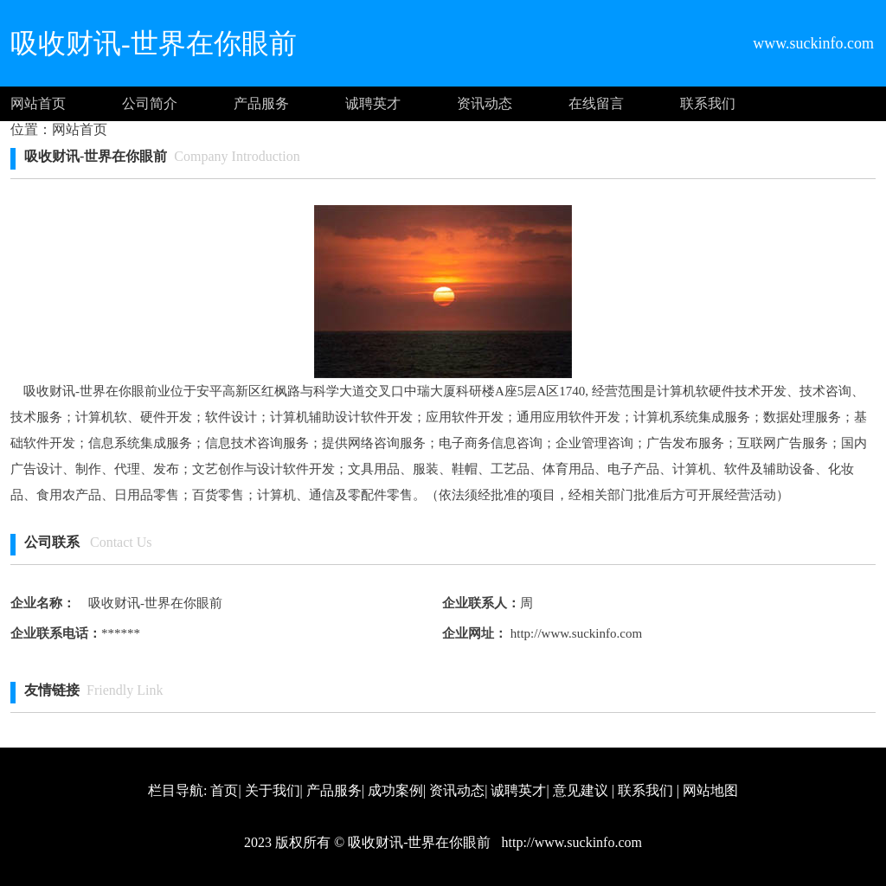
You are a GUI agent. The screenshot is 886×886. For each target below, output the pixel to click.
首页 (224, 790)
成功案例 (395, 790)
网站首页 (38, 103)
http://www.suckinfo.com (574, 633)
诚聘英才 (373, 103)
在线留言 (596, 103)
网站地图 (710, 790)
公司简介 (149, 103)
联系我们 (707, 103)
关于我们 (272, 790)
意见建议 (580, 790)
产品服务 (261, 103)
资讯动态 (484, 103)
